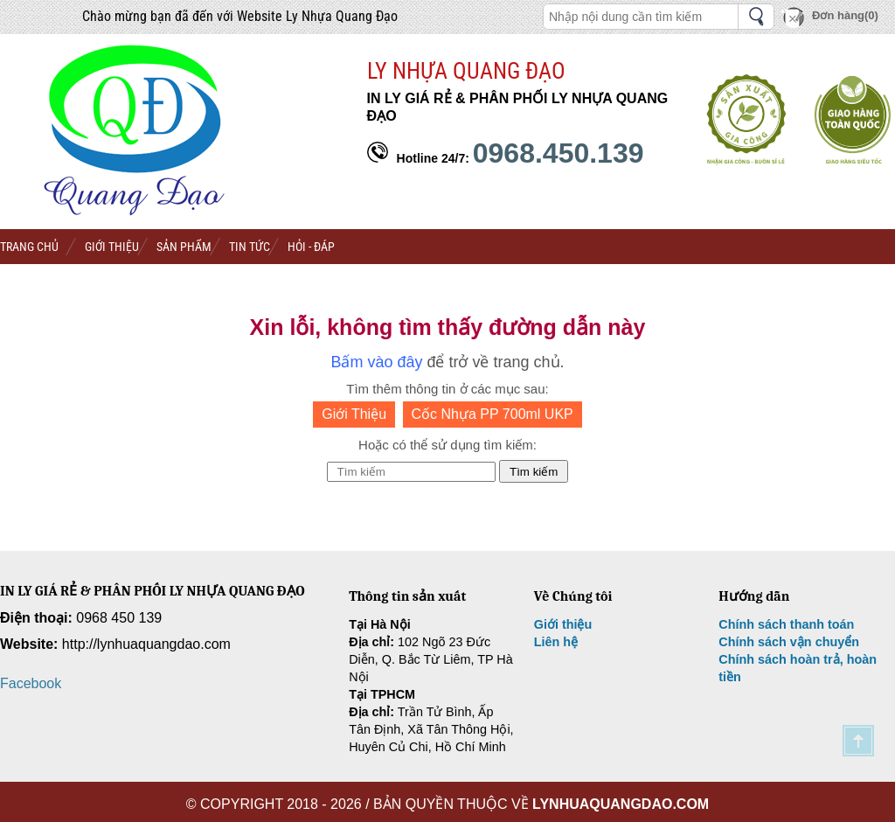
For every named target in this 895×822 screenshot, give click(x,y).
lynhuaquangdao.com (620, 804)
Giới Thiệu (354, 414)
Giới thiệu (563, 624)
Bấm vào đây (376, 362)
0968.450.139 (558, 153)
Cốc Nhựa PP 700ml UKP (492, 414)
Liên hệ (556, 642)
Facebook (30, 683)
